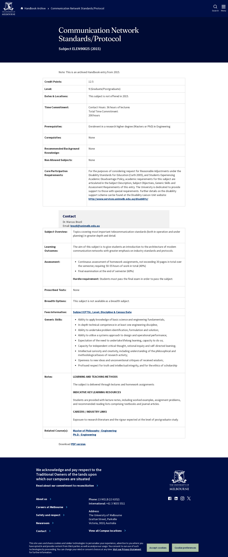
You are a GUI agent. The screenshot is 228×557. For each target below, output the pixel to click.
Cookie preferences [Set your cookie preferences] (185, 547)
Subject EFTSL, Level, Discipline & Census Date (102, 312)
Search (215, 8)
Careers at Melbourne (49, 507)
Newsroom (42, 523)
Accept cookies (157, 547)
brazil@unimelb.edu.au (85, 225)
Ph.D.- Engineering (84, 434)
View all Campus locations (105, 530)
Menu (223, 8)
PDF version (78, 444)
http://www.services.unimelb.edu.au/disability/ (118, 199)
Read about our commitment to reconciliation (65, 485)
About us (41, 499)
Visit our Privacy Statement (127, 549)
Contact (41, 531)
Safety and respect (48, 515)
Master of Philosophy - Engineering (94, 430)
